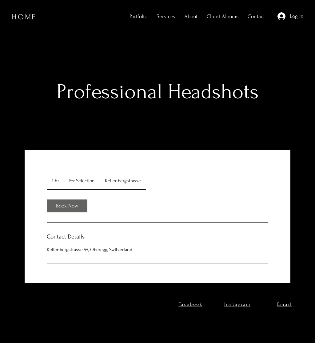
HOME (24, 17)
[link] (67, 205)
